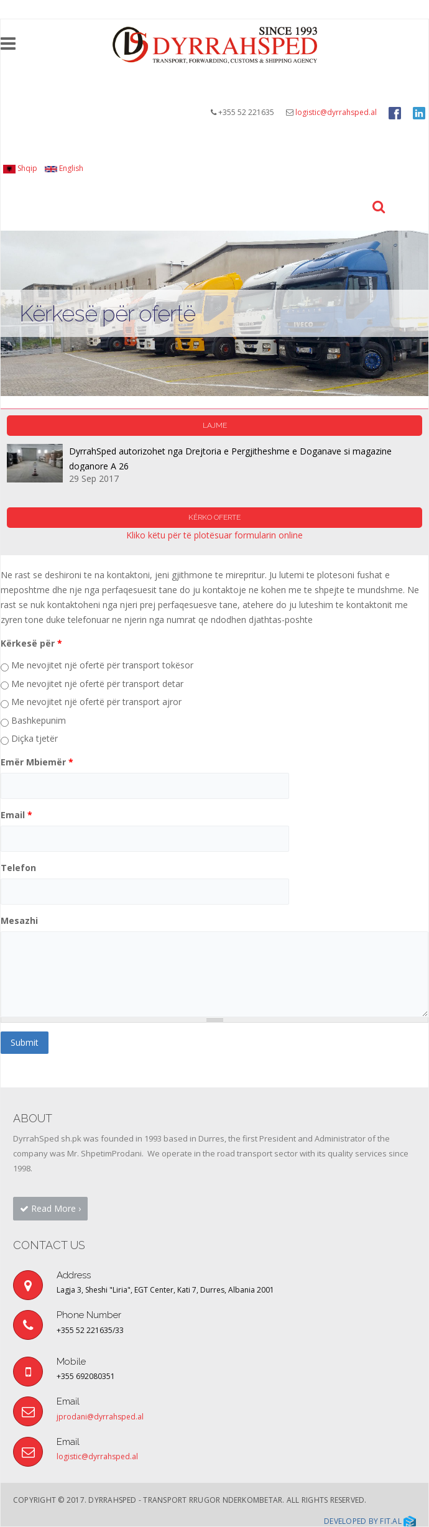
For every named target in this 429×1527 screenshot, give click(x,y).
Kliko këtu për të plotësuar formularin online (214, 535)
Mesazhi (19, 920)
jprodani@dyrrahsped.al (100, 1416)
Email (16, 815)
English (64, 168)
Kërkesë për (31, 643)
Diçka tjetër (34, 738)
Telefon (18, 868)
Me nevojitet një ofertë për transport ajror (96, 702)
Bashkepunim (38, 720)
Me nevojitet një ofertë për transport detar (97, 684)
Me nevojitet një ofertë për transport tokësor (102, 665)
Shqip (20, 168)
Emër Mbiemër (37, 762)
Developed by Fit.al (370, 1521)
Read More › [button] (50, 1208)
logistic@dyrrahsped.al (336, 112)
